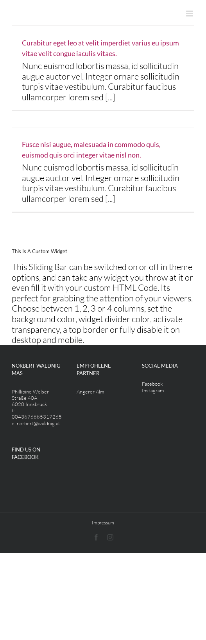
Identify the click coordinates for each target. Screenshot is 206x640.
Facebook (152, 384)
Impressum (103, 523)
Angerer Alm (90, 391)
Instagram (153, 390)
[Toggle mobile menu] (190, 13)
